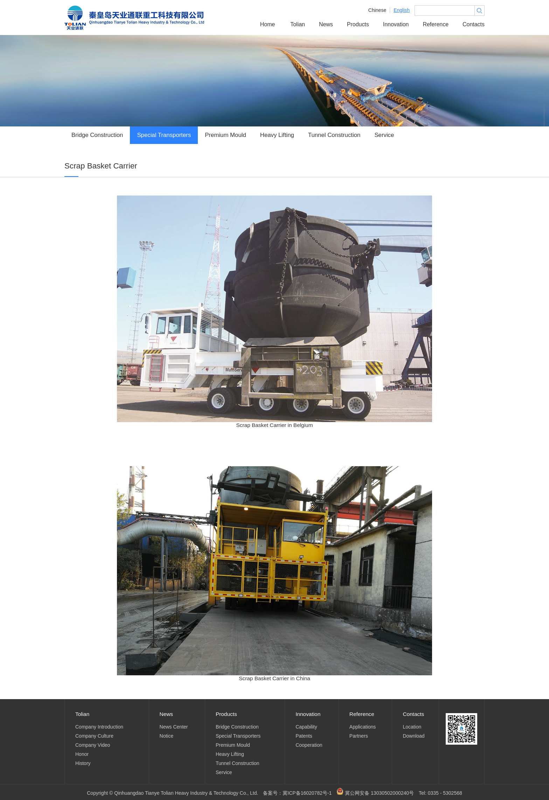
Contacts (474, 24)
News (326, 24)
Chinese (377, 10)
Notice (167, 736)
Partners (358, 736)
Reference (436, 24)
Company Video (92, 745)
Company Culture (94, 736)
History (83, 763)
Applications (362, 727)
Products (358, 24)
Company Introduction (99, 727)
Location (412, 727)
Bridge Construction (97, 135)
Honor (82, 754)
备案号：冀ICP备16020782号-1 (297, 793)
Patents (304, 736)
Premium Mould (225, 135)
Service (384, 135)
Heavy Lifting (277, 135)
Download (413, 736)
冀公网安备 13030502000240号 (375, 793)
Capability (306, 727)
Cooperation (309, 745)
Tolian (297, 24)
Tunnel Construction (334, 135)
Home (267, 24)
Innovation (396, 24)
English (402, 10)
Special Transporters (164, 135)
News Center (174, 727)
